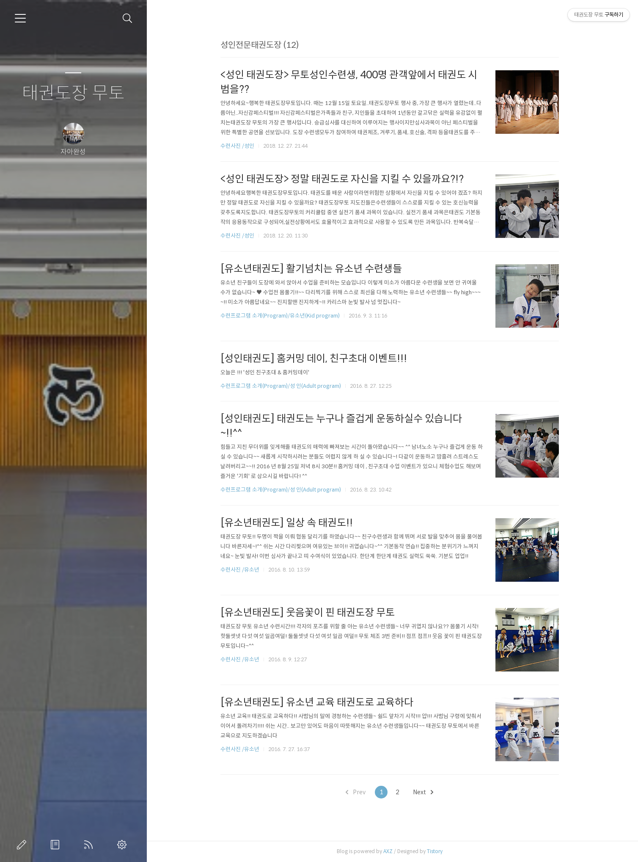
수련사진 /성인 (240, 145)
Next (426, 792)
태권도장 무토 (73, 93)
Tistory (437, 851)
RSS (90, 844)
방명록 (57, 844)
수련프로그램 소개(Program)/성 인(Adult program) (283, 386)
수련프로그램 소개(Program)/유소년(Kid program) (282, 315)
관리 (123, 844)
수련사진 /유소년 (242, 569)
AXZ (390, 851)
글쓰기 (23, 844)
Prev (358, 792)
